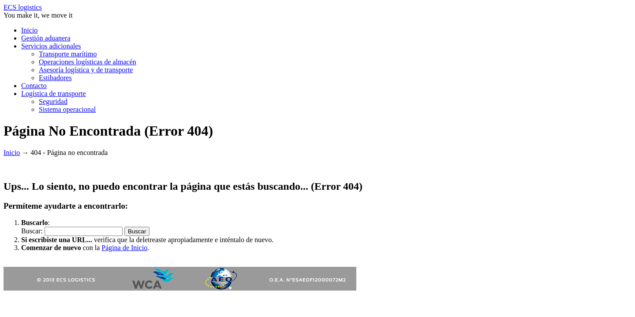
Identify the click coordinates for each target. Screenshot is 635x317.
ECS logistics (23, 7)
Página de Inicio (124, 247)
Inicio (12, 152)
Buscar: (33, 231)
